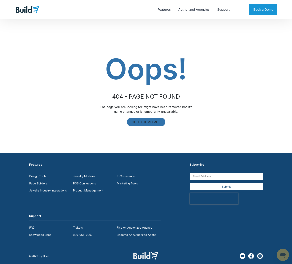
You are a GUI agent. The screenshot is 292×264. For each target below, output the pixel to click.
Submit (226, 186)
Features (164, 9)
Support (223, 9)
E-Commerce (126, 176)
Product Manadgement (88, 190)
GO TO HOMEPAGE (146, 122)
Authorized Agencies (194, 9)
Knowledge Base (40, 235)
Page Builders (38, 183)
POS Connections (84, 183)
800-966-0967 (83, 235)
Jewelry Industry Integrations (48, 190)
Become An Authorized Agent (136, 235)
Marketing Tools (127, 183)
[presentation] (214, 198)
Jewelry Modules (84, 176)
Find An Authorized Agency (134, 227)
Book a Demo (263, 9)
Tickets (78, 227)
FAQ (31, 227)
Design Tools (37, 176)
